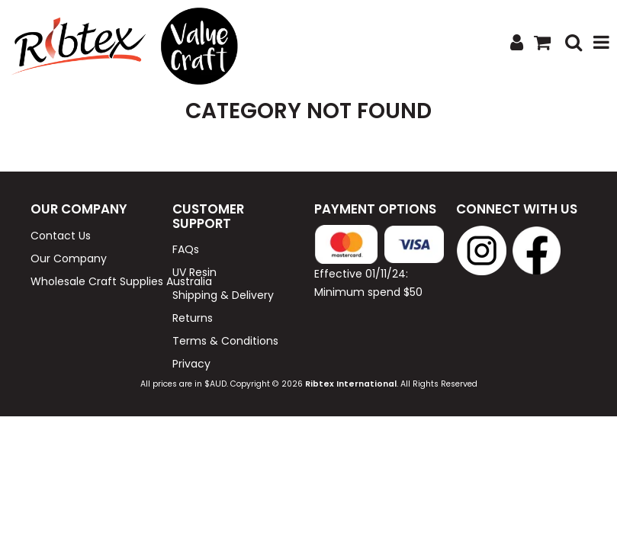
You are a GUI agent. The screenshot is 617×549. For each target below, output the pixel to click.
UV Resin (194, 272)
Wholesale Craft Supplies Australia (95, 281)
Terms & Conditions (225, 340)
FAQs (185, 249)
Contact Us (61, 235)
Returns (192, 318)
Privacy (191, 363)
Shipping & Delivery (223, 295)
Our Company (69, 258)
